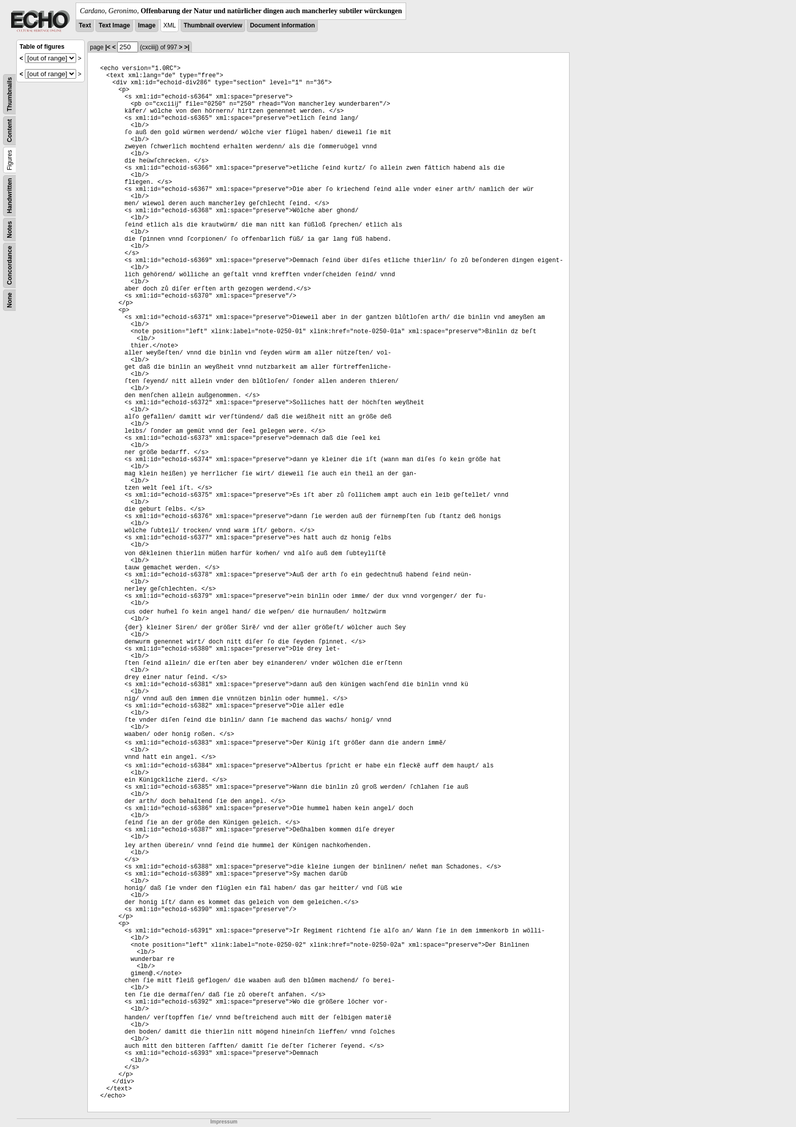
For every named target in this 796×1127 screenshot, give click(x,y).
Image (147, 25)
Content (9, 130)
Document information (282, 25)
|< (107, 47)
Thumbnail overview (213, 25)
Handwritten (9, 195)
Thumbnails (9, 94)
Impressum (223, 1121)
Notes (9, 229)
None (9, 300)
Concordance (9, 265)
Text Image (114, 25)
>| (186, 47)
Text (85, 25)
